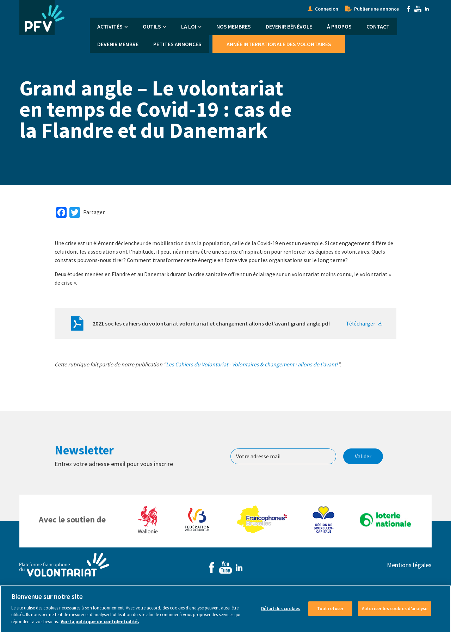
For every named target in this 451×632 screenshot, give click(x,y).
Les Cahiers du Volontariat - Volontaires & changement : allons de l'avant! (252, 364)
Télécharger (360, 323)
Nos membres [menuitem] (233, 26)
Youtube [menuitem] (417, 9)
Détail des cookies (280, 614)
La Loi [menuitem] (188, 26)
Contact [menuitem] (378, 26)
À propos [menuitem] (339, 26)
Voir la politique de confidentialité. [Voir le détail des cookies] (100, 627)
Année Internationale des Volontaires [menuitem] (279, 44)
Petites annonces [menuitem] (177, 44)
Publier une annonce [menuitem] (376, 9)
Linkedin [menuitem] (427, 9)
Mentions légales (409, 565)
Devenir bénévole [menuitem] (289, 26)
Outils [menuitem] (152, 26)
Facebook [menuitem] (408, 9)
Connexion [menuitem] (326, 9)
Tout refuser (330, 614)
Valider (363, 456)
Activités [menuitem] (110, 26)
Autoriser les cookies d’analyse (394, 614)
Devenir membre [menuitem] (117, 44)
